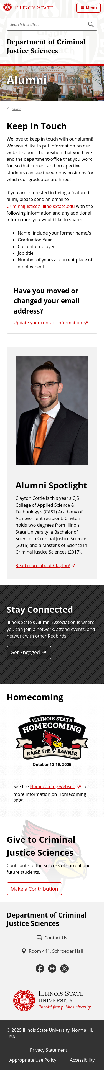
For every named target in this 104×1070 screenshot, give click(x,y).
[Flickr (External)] (52, 968)
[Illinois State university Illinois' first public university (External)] (52, 1000)
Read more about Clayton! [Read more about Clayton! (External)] (43, 565)
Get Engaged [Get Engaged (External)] (25, 652)
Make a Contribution (34, 888)
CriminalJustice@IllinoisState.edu (41, 206)
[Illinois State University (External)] (28, 7)
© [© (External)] (8, 1030)
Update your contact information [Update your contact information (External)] (48, 323)
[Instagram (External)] (64, 968)
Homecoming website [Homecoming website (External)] (52, 786)
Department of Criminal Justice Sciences (46, 46)
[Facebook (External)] (40, 968)
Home (16, 108)
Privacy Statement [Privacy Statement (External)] (48, 1050)
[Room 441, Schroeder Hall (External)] (52, 951)
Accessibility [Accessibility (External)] (82, 1060)
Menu (91, 7)
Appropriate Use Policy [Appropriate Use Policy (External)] (32, 1060)
